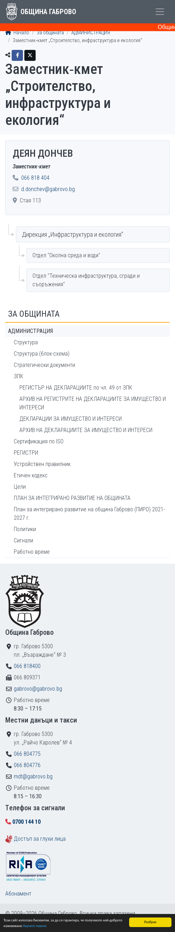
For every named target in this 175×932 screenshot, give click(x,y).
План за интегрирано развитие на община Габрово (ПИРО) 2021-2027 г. (89, 513)
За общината (50, 33)
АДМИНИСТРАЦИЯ (90, 33)
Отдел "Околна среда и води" (66, 255)
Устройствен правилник (42, 464)
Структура (26, 342)
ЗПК (18, 376)
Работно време (32, 551)
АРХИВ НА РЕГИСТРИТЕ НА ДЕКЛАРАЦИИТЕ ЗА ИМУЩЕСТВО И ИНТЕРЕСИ (92, 403)
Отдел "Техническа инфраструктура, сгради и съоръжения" (86, 280)
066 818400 (27, 666)
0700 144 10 (26, 821)
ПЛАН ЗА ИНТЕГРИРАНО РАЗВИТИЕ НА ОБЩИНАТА (72, 498)
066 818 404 (35, 177)
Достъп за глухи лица (40, 838)
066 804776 (27, 765)
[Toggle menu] (159, 11)
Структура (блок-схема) (42, 353)
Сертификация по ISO (39, 441)
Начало (17, 33)
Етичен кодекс (31, 475)
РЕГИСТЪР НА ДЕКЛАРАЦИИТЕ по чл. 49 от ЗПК (75, 387)
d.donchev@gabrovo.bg (48, 189)
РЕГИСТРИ (26, 452)
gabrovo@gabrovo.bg (38, 688)
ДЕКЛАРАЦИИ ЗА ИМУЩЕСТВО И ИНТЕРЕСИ (70, 418)
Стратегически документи (44, 365)
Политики (25, 529)
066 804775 (27, 753)
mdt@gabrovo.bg (33, 776)
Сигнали (23, 540)
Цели (20, 486)
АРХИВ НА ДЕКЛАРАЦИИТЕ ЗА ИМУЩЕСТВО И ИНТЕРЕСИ (85, 430)
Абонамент (18, 893)
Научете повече (35, 926)
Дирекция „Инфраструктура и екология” (72, 234)
